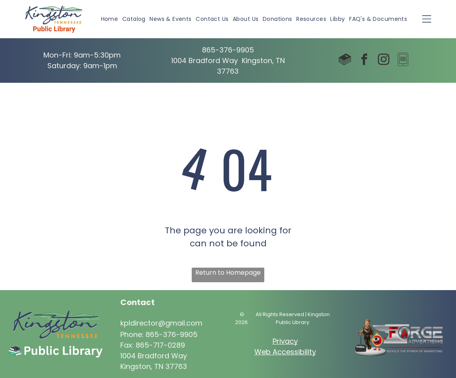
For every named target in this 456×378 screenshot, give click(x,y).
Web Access (276, 352)
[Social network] (344, 60)
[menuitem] (109, 19)
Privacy (285, 341)
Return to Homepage (228, 272)
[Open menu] (427, 19)
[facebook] (364, 60)
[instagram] (383, 60)
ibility (307, 352)
